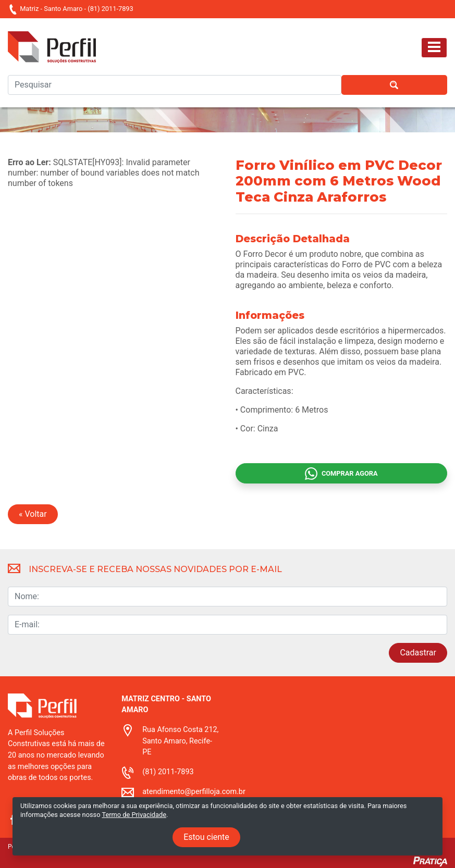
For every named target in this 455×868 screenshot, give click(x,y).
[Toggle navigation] (434, 48)
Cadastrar (418, 653)
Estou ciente (206, 837)
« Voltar (33, 514)
